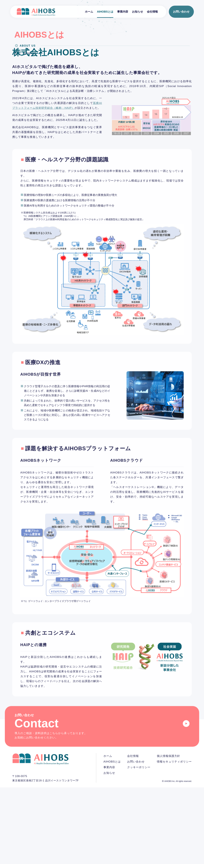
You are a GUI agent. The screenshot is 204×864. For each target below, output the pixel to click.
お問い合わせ (181, 11)
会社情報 (152, 11)
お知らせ (137, 11)
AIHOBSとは (105, 11)
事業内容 (122, 11)
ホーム (89, 11)
